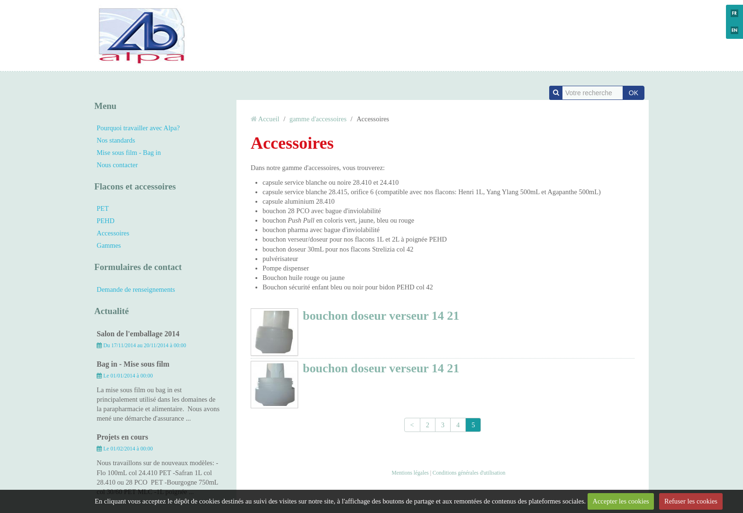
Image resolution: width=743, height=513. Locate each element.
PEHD (106, 221)
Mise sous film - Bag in (129, 152)
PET (103, 208)
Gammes (109, 245)
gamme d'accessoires (318, 119)
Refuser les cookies (690, 501)
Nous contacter (117, 165)
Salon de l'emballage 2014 (138, 334)
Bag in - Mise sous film (133, 364)
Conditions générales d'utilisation (469, 473)
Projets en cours (122, 437)
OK (633, 93)
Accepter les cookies (621, 501)
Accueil (269, 119)
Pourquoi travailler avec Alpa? (138, 128)
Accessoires (113, 233)
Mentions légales (409, 473)
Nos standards (116, 140)
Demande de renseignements (136, 289)
